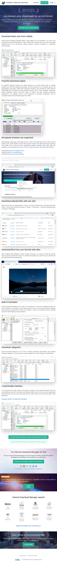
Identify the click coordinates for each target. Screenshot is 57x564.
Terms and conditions (32, 555)
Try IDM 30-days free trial (28, 27)
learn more (28, 486)
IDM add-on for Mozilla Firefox (13, 152)
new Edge (36, 147)
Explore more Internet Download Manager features (28, 437)
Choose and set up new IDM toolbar (14, 399)
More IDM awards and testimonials (28, 526)
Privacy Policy (23, 555)
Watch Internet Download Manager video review (28, 442)
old (29, 147)
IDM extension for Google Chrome (14, 150)
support (36, 2)
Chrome (21, 147)
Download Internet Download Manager (28, 461)
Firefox (26, 147)
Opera (41, 147)
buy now (44, 2)
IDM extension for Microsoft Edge (14, 154)
